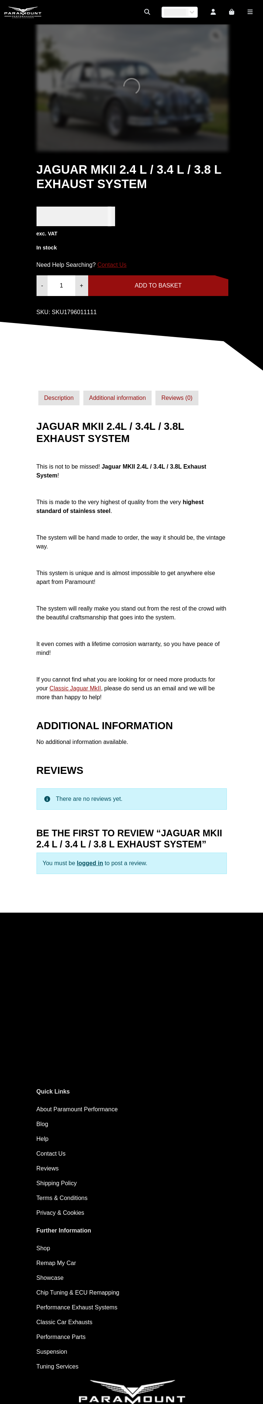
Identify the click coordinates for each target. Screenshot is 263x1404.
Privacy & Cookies (60, 1213)
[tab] (59, 398)
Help (43, 1139)
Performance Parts (61, 1337)
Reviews (48, 1168)
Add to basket (158, 285)
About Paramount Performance (77, 1109)
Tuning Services (58, 1366)
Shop (43, 1248)
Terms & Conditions (62, 1198)
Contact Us (112, 265)
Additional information (117, 398)
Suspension (52, 1352)
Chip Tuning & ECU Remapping (78, 1292)
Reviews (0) (176, 398)
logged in (90, 863)
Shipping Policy (57, 1183)
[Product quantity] (61, 285)
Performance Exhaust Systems (77, 1307)
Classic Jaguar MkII (75, 688)
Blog (42, 1124)
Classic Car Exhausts (65, 1322)
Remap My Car (56, 1263)
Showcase (50, 1278)
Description (59, 398)
